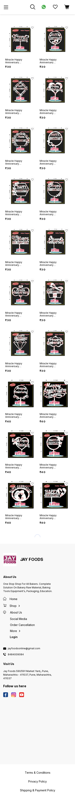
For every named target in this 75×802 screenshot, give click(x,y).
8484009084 (16, 654)
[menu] (6, 7)
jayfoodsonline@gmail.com (24, 648)
